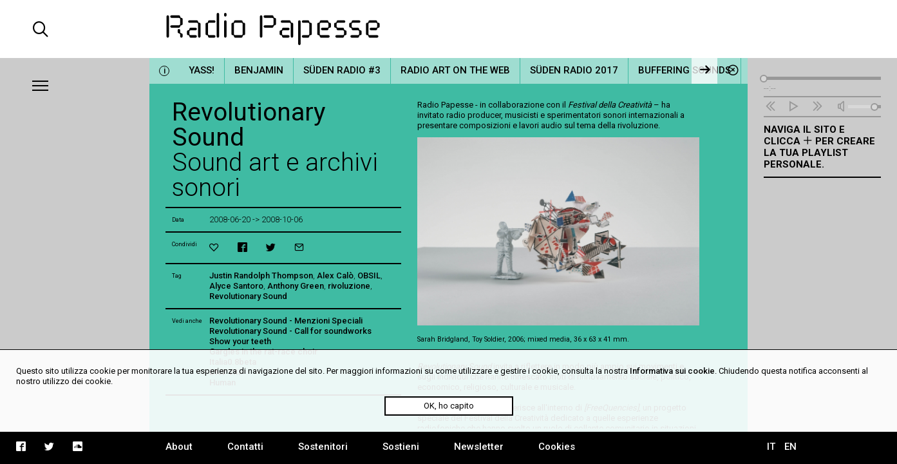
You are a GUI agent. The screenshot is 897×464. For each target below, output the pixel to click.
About (179, 446)
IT (771, 446)
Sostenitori (323, 446)
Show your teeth (240, 341)
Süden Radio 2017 (574, 70)
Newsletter (479, 446)
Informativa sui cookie (672, 371)
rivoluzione (349, 286)
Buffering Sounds (684, 70)
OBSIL (369, 275)
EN (790, 446)
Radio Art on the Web (455, 70)
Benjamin (258, 70)
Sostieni (400, 446)
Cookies (556, 446)
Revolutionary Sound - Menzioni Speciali (286, 320)
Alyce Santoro (236, 286)
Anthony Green (295, 286)
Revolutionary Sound (248, 296)
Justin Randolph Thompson (261, 275)
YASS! (201, 70)
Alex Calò (335, 275)
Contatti (245, 446)
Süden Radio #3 (342, 70)
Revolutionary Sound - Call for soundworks (290, 331)
